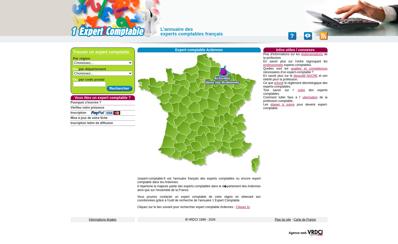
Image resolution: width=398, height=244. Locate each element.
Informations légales (102, 219)
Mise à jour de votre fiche (89, 118)
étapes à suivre (282, 104)
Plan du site (283, 219)
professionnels (273, 65)
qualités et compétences (309, 68)
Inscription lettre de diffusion (92, 123)
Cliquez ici (243, 207)
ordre (301, 90)
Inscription (78, 113)
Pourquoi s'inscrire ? (86, 102)
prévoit (278, 83)
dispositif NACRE (305, 76)
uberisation (310, 97)
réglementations (312, 54)
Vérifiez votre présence (87, 107)
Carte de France (305, 219)
